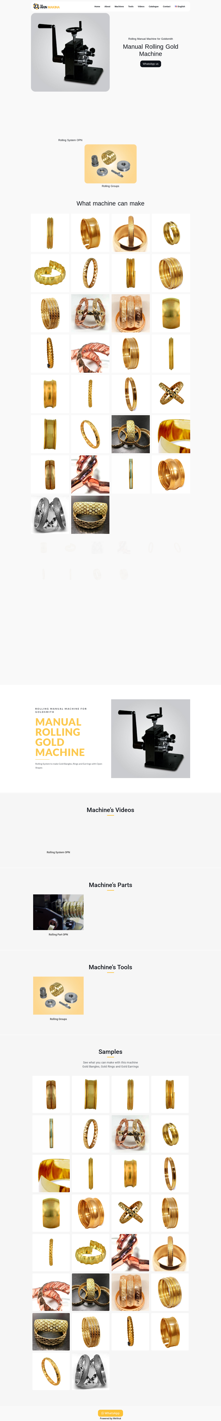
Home (97, 6)
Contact (166, 6)
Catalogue (154, 6)
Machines (119, 6)
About (107, 6)
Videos (141, 6)
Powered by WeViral (110, 1418)
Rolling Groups (110, 186)
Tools (130, 6)
